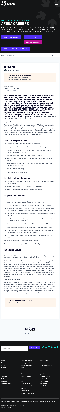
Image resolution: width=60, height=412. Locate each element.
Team (2, 363)
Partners (3, 367)
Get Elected (4, 381)
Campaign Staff (44, 360)
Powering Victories (26, 363)
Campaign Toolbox (26, 376)
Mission (3, 360)
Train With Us (44, 381)
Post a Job (32, 37)
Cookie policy (33, 333)
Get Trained (4, 376)
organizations (11, 55)
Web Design (4, 407)
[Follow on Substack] (58, 347)
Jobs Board (24, 379)
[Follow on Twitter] (46, 347)
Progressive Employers (46, 365)
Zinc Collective (5, 370)
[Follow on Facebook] (43, 347)
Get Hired (3, 379)
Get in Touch (43, 383)
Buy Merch (43, 386)
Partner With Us (44, 379)
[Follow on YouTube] (55, 347)
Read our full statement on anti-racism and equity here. (30, 117)
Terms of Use (13, 405)
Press (22, 367)
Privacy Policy (4, 405)
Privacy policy (25, 333)
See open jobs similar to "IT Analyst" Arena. (19, 79)
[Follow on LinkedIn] (52, 347)
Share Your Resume (11, 37)
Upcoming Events (6, 383)
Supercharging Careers (27, 365)
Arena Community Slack (27, 393)
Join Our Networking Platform (15, 49)
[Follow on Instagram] (49, 347)
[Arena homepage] (8, 4)
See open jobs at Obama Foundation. (18, 77)
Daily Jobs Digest (25, 383)
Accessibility (21, 405)
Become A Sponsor (45, 376)
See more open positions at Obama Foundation (30, 315)
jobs (2, 55)
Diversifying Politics (26, 360)
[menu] (56, 4)
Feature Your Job (32, 42)
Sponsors (3, 365)
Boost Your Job (25, 390)
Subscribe (34, 347)
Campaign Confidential (27, 386)
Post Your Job (24, 388)
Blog (22, 381)
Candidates (43, 363)
